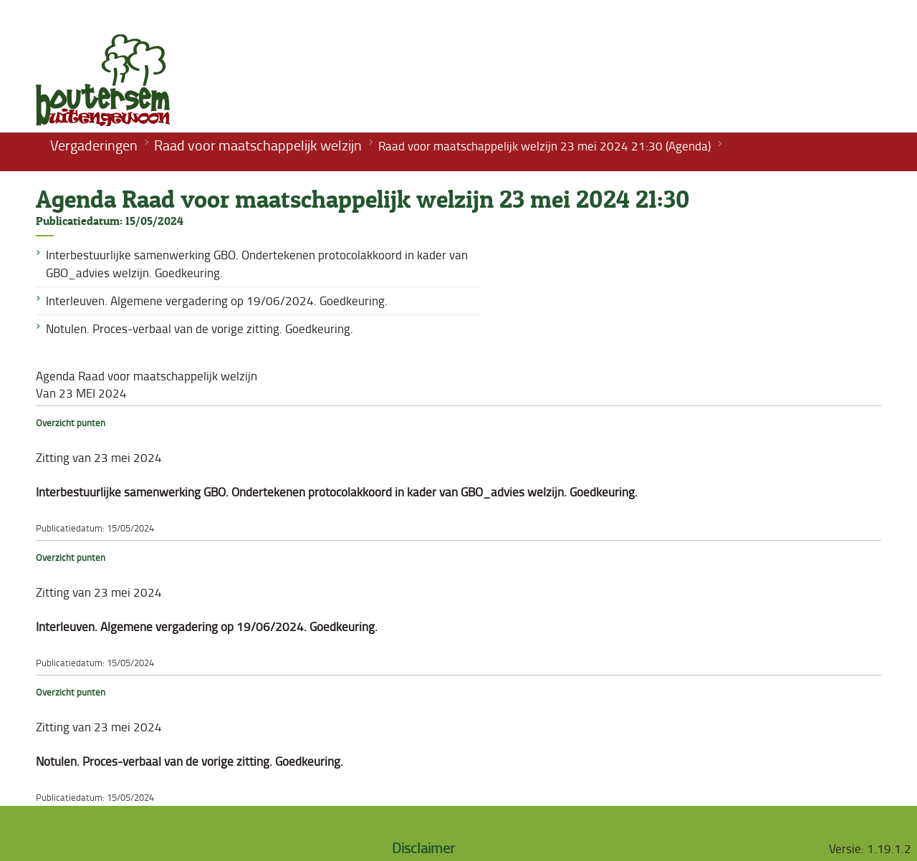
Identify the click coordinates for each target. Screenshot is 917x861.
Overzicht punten (70, 422)
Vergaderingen (94, 144)
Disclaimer (423, 847)
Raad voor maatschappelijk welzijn (258, 144)
